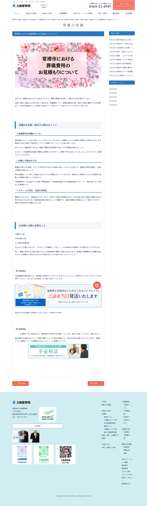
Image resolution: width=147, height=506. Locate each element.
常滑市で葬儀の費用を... (121, 67)
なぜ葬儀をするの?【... (121, 75)
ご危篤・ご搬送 (124, 5)
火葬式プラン (127, 406)
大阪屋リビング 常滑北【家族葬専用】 (111, 430)
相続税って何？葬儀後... (121, 59)
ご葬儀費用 (62, 13)
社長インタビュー (127, 479)
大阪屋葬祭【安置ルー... (121, 48)
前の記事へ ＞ (96, 383)
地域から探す (47, 13)
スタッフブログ (127, 474)
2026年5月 (113, 89)
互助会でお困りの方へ (127, 420)
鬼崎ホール (108, 426)
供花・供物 (102, 13)
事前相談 (115, 13)
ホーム (17, 13)
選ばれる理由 (31, 13)
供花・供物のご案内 (109, 447)
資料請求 (125, 465)
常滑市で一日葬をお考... (121, 44)
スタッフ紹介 (126, 471)
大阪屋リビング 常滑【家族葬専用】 (110, 421)
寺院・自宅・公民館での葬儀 (110, 436)
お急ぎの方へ (106, 444)
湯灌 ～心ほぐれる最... (121, 55)
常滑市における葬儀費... (121, 71)
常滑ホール (108, 417)
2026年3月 (113, 97)
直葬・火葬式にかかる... (121, 51)
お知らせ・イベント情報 (82, 13)
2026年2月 (113, 101)
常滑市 (104, 414)
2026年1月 (113, 105)
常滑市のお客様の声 (127, 435)
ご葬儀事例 (127, 412)
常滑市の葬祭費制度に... (121, 63)
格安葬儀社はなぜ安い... (121, 40)
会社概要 (128, 13)
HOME (104, 402)
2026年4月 (113, 93)
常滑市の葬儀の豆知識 (127, 450)
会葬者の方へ (126, 484)
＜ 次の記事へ (20, 383)
